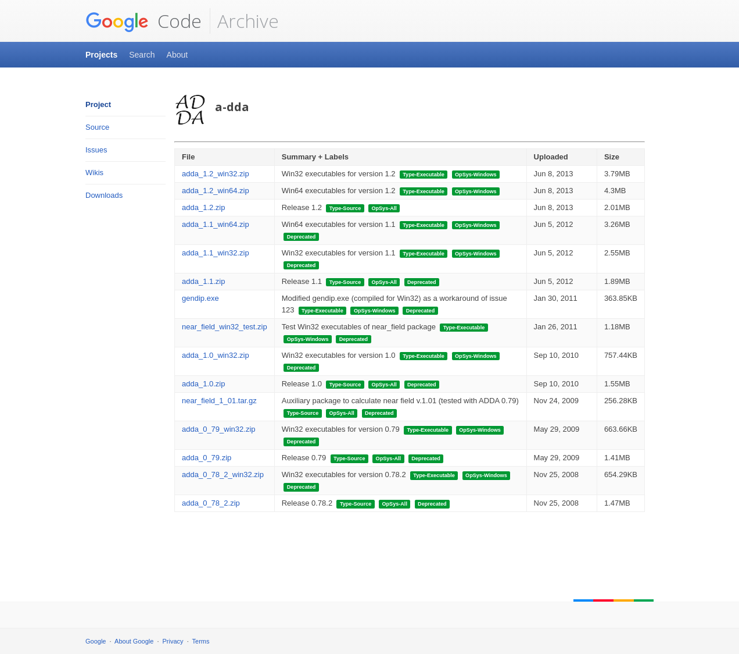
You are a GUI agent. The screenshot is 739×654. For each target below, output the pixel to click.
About (177, 54)
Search (142, 54)
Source (97, 127)
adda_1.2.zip (203, 207)
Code (143, 21)
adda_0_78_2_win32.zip (223, 474)
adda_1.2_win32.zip (215, 173)
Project (98, 104)
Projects (101, 54)
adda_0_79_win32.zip (219, 429)
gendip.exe (200, 298)
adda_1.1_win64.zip (215, 224)
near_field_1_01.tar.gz (219, 400)
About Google (133, 641)
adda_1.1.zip (203, 281)
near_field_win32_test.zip (224, 326)
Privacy (173, 641)
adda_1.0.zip (203, 383)
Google (95, 641)
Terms (201, 641)
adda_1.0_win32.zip (215, 355)
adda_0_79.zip (206, 457)
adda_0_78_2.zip (211, 503)
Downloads (104, 195)
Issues (96, 149)
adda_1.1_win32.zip (215, 252)
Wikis (94, 172)
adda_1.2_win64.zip (215, 190)
